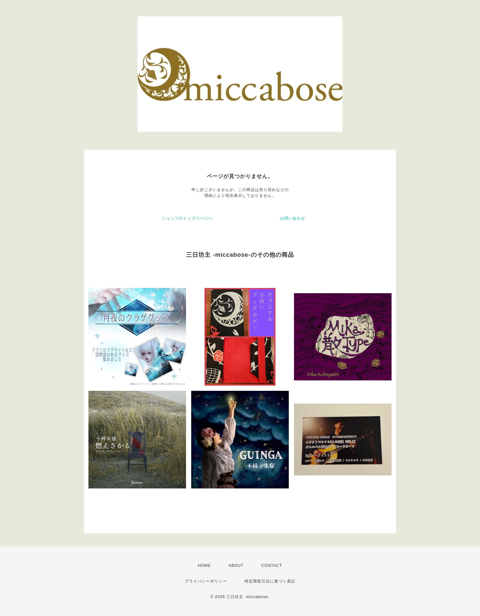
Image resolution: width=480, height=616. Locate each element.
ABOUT (236, 565)
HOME (204, 565)
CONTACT (271, 565)
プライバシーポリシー (206, 581)
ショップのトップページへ (187, 218)
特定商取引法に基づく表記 (270, 581)
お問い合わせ (292, 218)
